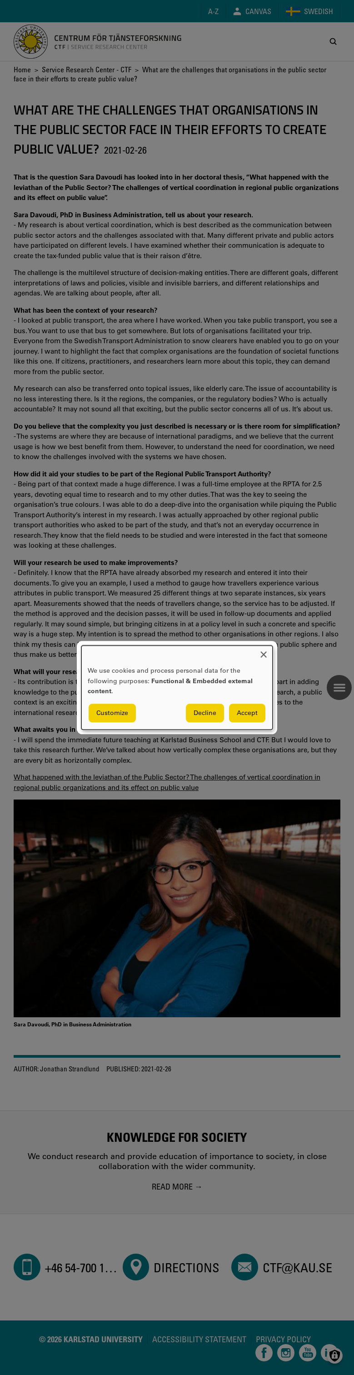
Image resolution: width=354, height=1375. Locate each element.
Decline (205, 713)
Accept (247, 713)
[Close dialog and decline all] (263, 651)
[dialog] (177, 687)
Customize (112, 713)
